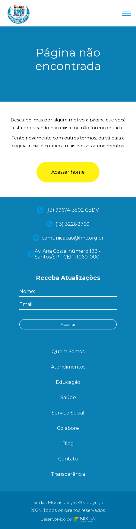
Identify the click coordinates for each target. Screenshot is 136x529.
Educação (68, 382)
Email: (26, 304)
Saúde (68, 397)
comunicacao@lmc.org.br (68, 237)
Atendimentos (68, 367)
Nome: (27, 291)
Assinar (68, 324)
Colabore (68, 428)
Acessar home (68, 172)
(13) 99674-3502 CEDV (68, 209)
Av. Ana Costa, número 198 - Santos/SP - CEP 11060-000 (64, 254)
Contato (68, 459)
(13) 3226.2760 (68, 224)
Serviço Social (68, 413)
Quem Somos (68, 351)
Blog (68, 443)
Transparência (68, 474)
